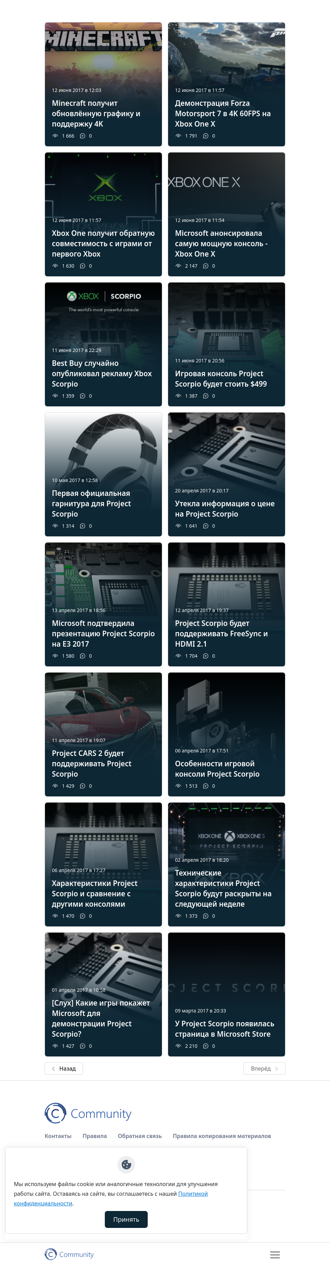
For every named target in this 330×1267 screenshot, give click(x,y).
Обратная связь (140, 1136)
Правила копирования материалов (222, 1136)
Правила (95, 1136)
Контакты (58, 1136)
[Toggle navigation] (275, 1255)
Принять (126, 1219)
